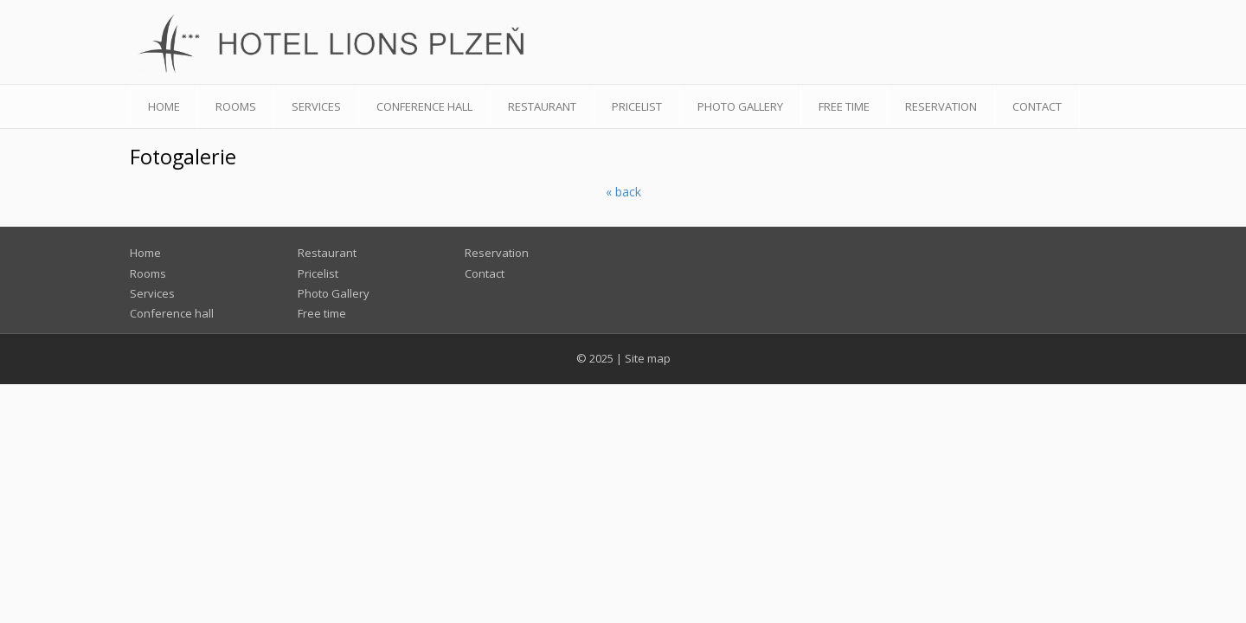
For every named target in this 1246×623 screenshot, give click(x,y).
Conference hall (424, 106)
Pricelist (637, 106)
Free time (844, 106)
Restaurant (542, 106)
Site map (648, 358)
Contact (1037, 106)
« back (623, 191)
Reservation (941, 106)
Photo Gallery (740, 106)
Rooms (235, 106)
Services (316, 106)
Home (164, 106)
